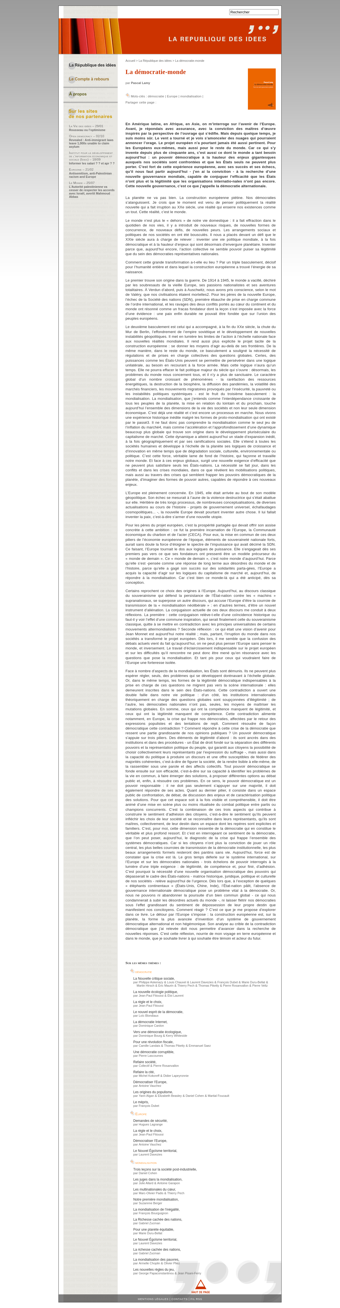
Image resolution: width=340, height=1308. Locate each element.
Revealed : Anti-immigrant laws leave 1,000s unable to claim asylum (91, 143)
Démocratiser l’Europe (149, 1082)
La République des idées (155, 60)
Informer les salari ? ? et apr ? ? (92, 163)
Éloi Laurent (175, 995)
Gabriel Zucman (149, 1223)
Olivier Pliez (172, 1263)
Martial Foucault (218, 1095)
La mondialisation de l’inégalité (156, 1209)
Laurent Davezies (201, 982)
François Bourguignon (153, 1213)
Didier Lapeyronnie (176, 1075)
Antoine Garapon (168, 1183)
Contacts (179, 1298)
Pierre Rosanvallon (235, 985)
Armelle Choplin (149, 1263)
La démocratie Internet (150, 1022)
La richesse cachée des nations (156, 1250)
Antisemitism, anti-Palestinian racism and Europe (90, 175)
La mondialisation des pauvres (155, 1260)
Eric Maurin (166, 985)
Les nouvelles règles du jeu (153, 1270)
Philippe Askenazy (151, 982)
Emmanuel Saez (200, 1045)
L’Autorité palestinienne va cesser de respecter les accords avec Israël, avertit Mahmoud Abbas (92, 191)
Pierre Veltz (260, 985)
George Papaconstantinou (156, 1273)
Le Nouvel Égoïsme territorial (154, 1151)
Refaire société (144, 1062)
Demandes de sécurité (150, 1121)
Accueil (130, 60)
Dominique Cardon (151, 1025)
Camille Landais (149, 1045)
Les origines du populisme (152, 1092)
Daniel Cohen (195, 1095)
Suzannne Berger (150, 1203)
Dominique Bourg (150, 1035)
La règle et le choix (147, 1002)
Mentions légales (153, 1298)
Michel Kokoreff (149, 1075)
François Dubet (227, 982)
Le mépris (140, 1102)
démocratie (156, 96)
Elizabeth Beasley (170, 1095)
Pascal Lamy (140, 83)
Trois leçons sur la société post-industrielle (164, 1169)
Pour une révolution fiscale (153, 1042)
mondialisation (190, 96)
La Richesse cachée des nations (157, 1219)
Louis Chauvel (176, 982)
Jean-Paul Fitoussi (151, 995)
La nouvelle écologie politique (155, 992)
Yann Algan (146, 1095)
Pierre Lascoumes (151, 1055)
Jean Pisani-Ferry (189, 1273)
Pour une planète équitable (153, 1229)
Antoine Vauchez (150, 1085)
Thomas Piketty (208, 985)
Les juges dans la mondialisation (157, 1179)
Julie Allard (146, 1183)
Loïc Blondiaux (149, 1015)
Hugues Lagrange (151, 1124)
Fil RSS (196, 1298)
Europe (172, 96)
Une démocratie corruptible (153, 1052)
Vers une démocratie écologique (157, 1032)
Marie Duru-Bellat (253, 982)
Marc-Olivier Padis (151, 1193)
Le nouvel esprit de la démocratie (158, 1012)
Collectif (144, 1065)
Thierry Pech (185, 985)
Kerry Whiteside (176, 1035)
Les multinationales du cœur (154, 1189)
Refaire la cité (143, 1072)
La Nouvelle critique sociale (153, 979)
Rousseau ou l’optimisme (87, 130)
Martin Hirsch (145, 985)
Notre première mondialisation (155, 1199)
